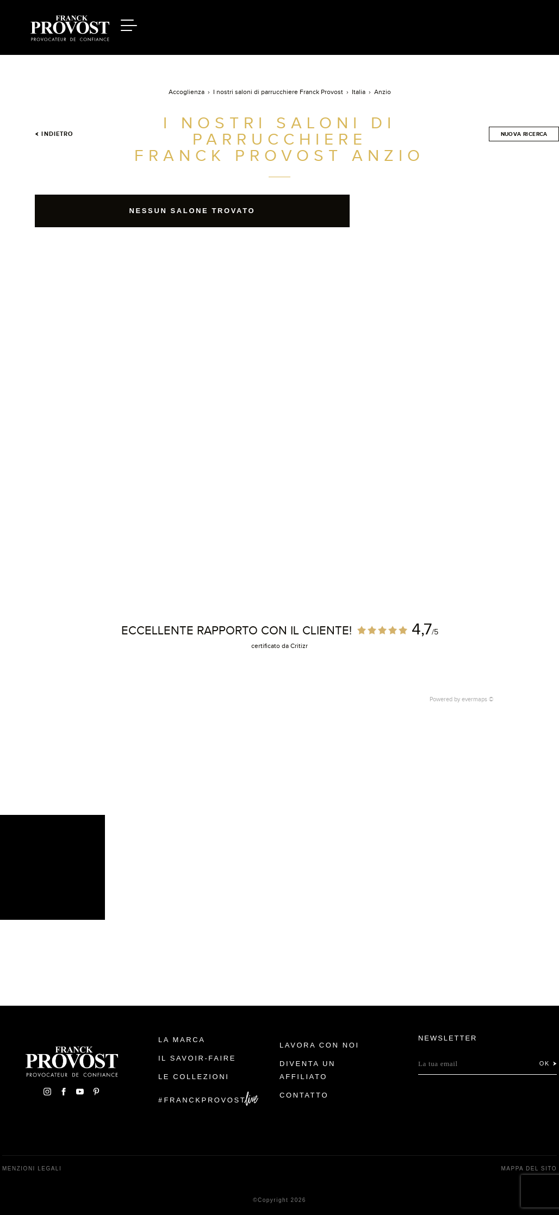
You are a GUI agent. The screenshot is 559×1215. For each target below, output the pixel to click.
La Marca (182, 1040)
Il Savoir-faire (197, 1058)
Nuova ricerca (524, 134)
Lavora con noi (319, 1045)
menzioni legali (31, 1169)
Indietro (54, 133)
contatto (304, 1095)
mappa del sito (529, 1169)
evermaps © (478, 699)
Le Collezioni (193, 1077)
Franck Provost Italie (70, 26)
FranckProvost (205, 1100)
